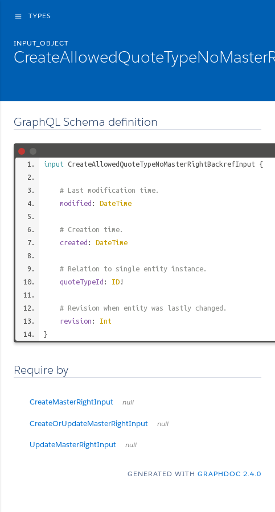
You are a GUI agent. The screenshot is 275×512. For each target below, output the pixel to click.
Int (106, 321)
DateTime (116, 203)
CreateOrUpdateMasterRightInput (99, 423)
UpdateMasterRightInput (83, 444)
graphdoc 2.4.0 (229, 473)
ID (116, 282)
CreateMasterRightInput (82, 402)
